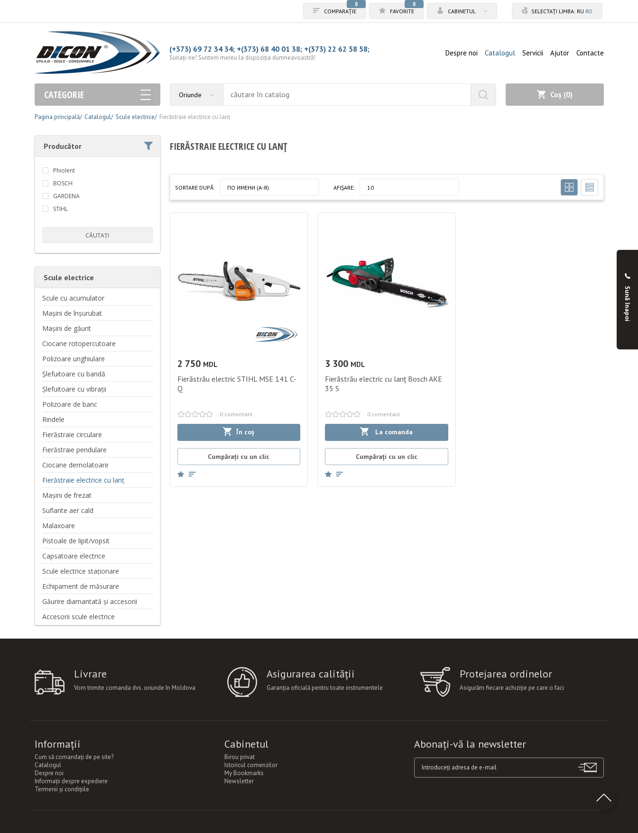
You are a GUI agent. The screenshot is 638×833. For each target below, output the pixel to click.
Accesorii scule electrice (78, 616)
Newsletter (239, 781)
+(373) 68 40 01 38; (269, 49)
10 (370, 187)
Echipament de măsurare (80, 586)
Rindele (53, 419)
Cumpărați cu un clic (238, 456)
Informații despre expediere (71, 781)
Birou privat (239, 757)
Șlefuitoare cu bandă (73, 373)
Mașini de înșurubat (72, 313)
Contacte (590, 52)
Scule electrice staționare (80, 571)
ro (588, 11)
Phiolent (64, 170)
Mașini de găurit (66, 328)
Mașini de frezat (67, 495)
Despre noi (461, 52)
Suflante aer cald (67, 510)
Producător (98, 146)
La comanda (386, 431)
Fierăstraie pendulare (74, 449)
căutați (97, 235)
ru (580, 11)
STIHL (60, 209)
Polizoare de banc (69, 404)
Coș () (555, 94)
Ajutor (559, 52)
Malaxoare (58, 525)
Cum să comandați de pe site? (74, 757)
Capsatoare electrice (73, 555)
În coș (238, 431)
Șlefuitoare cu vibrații (74, 389)
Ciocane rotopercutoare (79, 343)
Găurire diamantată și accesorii (89, 601)
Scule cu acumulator (73, 297)
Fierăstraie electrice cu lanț (83, 480)
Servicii (532, 52)
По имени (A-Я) (248, 187)
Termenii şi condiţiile (62, 789)
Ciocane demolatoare (75, 464)
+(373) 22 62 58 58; (337, 49)
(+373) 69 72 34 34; (202, 49)
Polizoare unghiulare (73, 358)
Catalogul (500, 52)
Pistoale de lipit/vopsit (76, 540)
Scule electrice (69, 277)
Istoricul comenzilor (250, 765)
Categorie (97, 94)
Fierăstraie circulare (72, 434)
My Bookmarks (244, 773)
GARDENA (66, 196)
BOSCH (63, 183)
